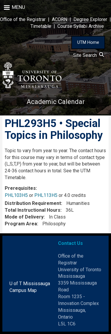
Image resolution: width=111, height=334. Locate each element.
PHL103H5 (16, 195)
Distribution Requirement (33, 203)
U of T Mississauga (29, 283)
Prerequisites (20, 188)
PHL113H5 (45, 195)
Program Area (21, 224)
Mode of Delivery (24, 217)
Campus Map (23, 290)
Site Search (88, 55)
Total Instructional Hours (32, 210)
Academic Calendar (56, 101)
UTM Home (88, 42)
